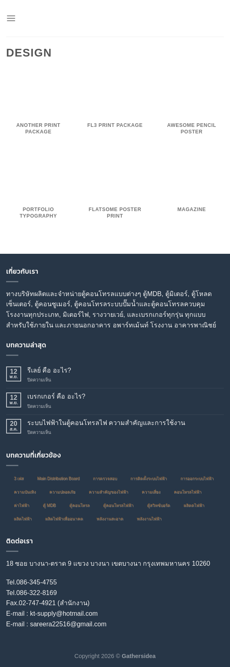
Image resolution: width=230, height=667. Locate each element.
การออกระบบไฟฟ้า (197, 478)
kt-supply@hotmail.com (64, 613)
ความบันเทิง (25, 492)
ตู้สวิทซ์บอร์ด (158, 505)
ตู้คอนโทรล (79, 505)
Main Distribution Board (58, 478)
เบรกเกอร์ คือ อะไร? (56, 396)
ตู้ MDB (49, 505)
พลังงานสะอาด (109, 519)
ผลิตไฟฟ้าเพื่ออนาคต (64, 519)
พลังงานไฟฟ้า (149, 519)
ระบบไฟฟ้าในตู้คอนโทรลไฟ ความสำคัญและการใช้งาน (106, 422)
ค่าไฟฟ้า (21, 505)
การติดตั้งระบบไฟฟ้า (148, 478)
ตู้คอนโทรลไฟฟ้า (118, 505)
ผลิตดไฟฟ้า (194, 505)
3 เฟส (19, 478)
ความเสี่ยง (151, 492)
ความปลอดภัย (62, 492)
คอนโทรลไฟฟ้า (188, 492)
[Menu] (11, 18)
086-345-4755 (36, 582)
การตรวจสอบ (105, 478)
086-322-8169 (36, 592)
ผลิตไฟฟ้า (23, 519)
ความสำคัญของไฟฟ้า (108, 492)
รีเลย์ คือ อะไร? (49, 370)
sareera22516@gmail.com (68, 624)
